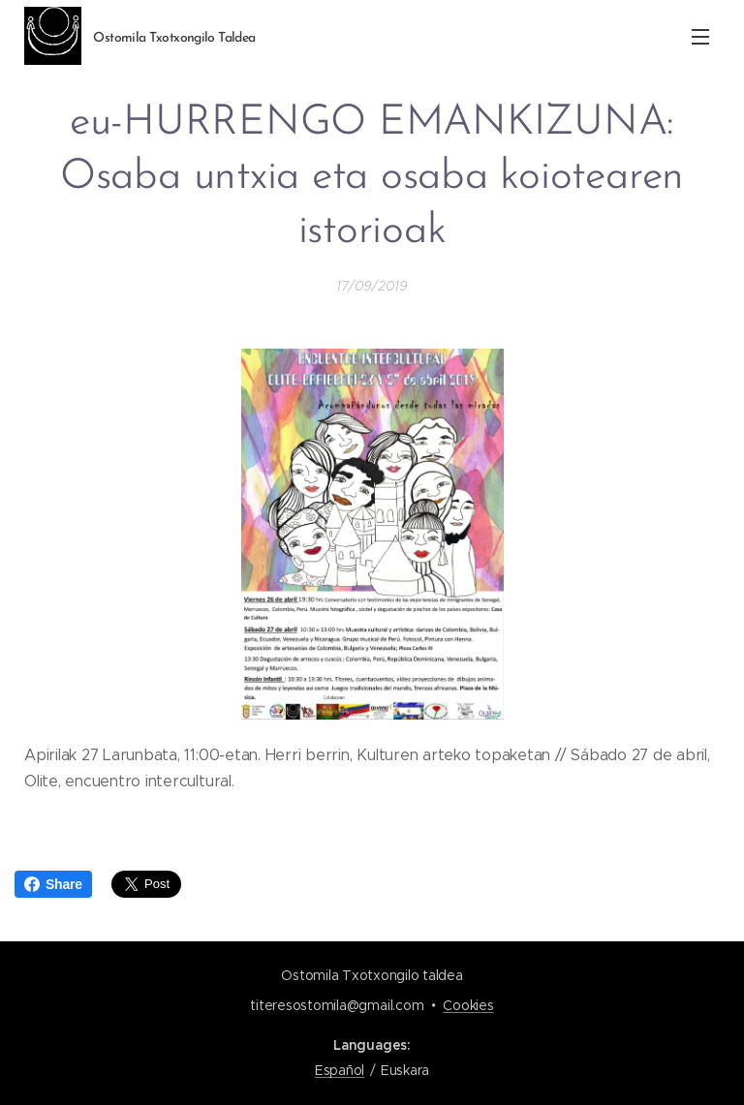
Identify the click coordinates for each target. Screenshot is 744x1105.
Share (53, 884)
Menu (700, 37)
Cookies (468, 1005)
